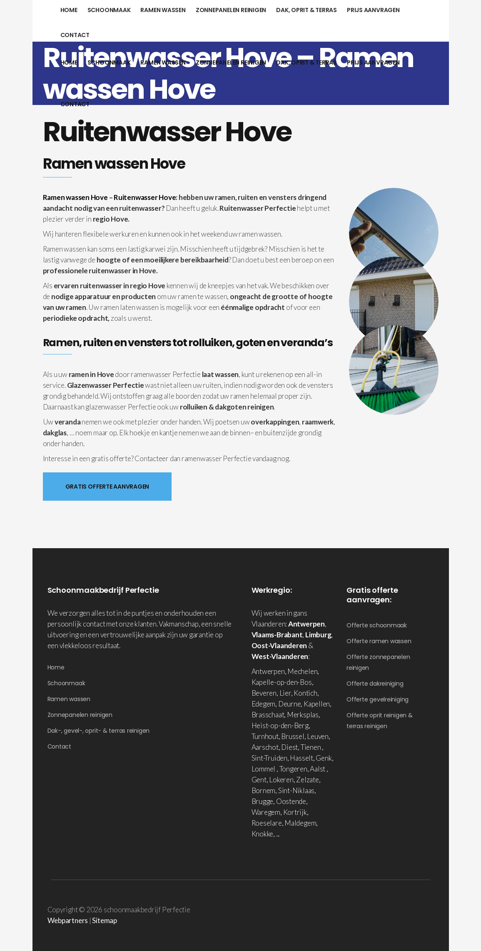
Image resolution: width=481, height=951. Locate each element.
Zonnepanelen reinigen (79, 715)
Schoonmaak (66, 683)
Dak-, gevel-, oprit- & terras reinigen (98, 730)
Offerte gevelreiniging (377, 699)
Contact (59, 746)
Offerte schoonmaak (376, 625)
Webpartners (67, 920)
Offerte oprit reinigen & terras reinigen (379, 720)
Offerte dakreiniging (375, 683)
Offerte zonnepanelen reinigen (378, 662)
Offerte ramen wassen (378, 641)
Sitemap (104, 920)
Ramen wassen (68, 699)
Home (56, 667)
